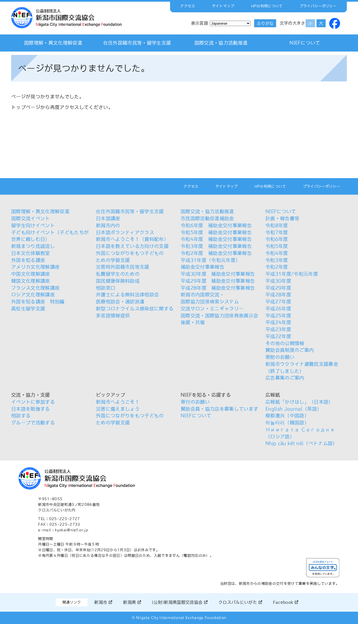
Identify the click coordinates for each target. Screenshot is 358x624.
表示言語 (199, 23)
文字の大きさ (292, 23)
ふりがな (265, 23)
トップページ (25, 107)
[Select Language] (230, 23)
